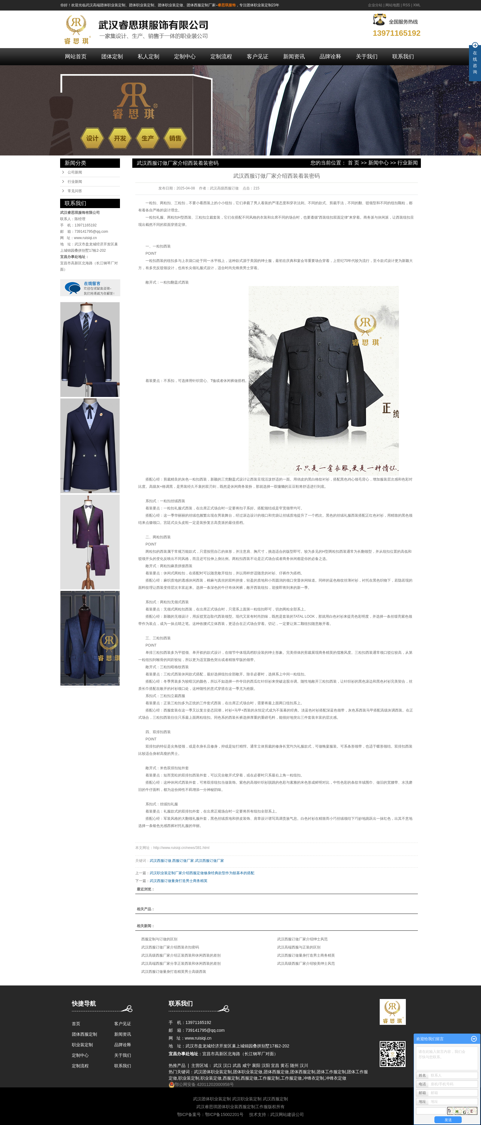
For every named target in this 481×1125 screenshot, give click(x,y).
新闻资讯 (294, 57)
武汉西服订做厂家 (209, 861)
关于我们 (367, 57)
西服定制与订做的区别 (159, 939)
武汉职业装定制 (247, 1098)
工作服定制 (269, 1078)
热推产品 (177, 1065)
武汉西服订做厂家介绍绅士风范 (302, 939)
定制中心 (185, 57)
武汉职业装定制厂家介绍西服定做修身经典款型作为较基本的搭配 (202, 873)
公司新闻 (75, 172)
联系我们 (403, 57)
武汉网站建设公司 (287, 1114)
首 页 (354, 163)
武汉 (217, 1065)
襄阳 (256, 1065)
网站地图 (392, 5)
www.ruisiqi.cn (85, 238)
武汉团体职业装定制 (213, 1071)
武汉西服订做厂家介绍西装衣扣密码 (170, 947)
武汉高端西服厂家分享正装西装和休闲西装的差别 (181, 963)
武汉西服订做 (160, 861)
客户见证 (257, 57)
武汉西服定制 (275, 1098)
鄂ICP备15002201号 (224, 1114)
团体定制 (112, 57)
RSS (406, 5)
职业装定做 (211, 1078)
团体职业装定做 (247, 1071)
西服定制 (231, 1078)
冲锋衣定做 (335, 1078)
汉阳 (266, 1065)
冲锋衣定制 (313, 1078)
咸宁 (246, 1065)
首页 (76, 1023)
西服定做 (249, 1078)
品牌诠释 (330, 57)
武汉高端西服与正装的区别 (298, 947)
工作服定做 (291, 1078)
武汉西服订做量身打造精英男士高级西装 (173, 972)
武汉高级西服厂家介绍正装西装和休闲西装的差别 (181, 955)
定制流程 (221, 57)
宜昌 (275, 1065)
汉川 (304, 1065)
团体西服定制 (84, 1034)
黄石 (284, 1065)
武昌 (237, 1065)
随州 (294, 1065)
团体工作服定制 (331, 1071)
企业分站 (375, 5)
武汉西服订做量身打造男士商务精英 (178, 881)
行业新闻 (75, 182)
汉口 (227, 1065)
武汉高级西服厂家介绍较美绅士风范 (306, 963)
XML (417, 5)
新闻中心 (378, 163)
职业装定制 (82, 1044)
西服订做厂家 (183, 861)
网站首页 (76, 57)
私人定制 (148, 57)
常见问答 (75, 191)
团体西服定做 (276, 1071)
